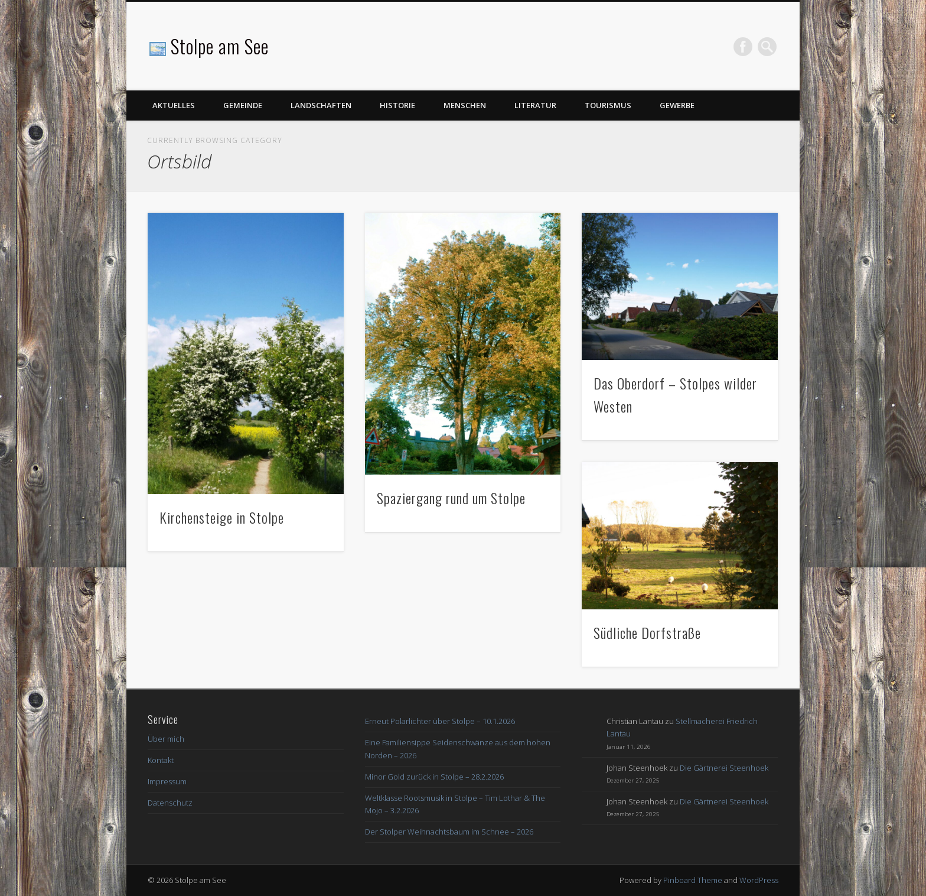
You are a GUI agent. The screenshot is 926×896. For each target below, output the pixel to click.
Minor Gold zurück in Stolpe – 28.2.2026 (434, 776)
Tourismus (608, 105)
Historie (397, 105)
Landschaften (321, 105)
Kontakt (161, 760)
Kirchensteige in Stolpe (221, 517)
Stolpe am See (220, 46)
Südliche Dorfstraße (647, 632)
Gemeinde (242, 105)
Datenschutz (170, 802)
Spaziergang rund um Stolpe (451, 497)
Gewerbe (677, 105)
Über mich (166, 738)
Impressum (167, 781)
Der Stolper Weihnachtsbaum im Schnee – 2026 (449, 831)
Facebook (742, 46)
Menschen (465, 105)
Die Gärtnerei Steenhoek (724, 767)
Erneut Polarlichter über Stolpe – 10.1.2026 (440, 721)
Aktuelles (173, 105)
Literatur (535, 105)
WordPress (758, 880)
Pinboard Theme (692, 880)
